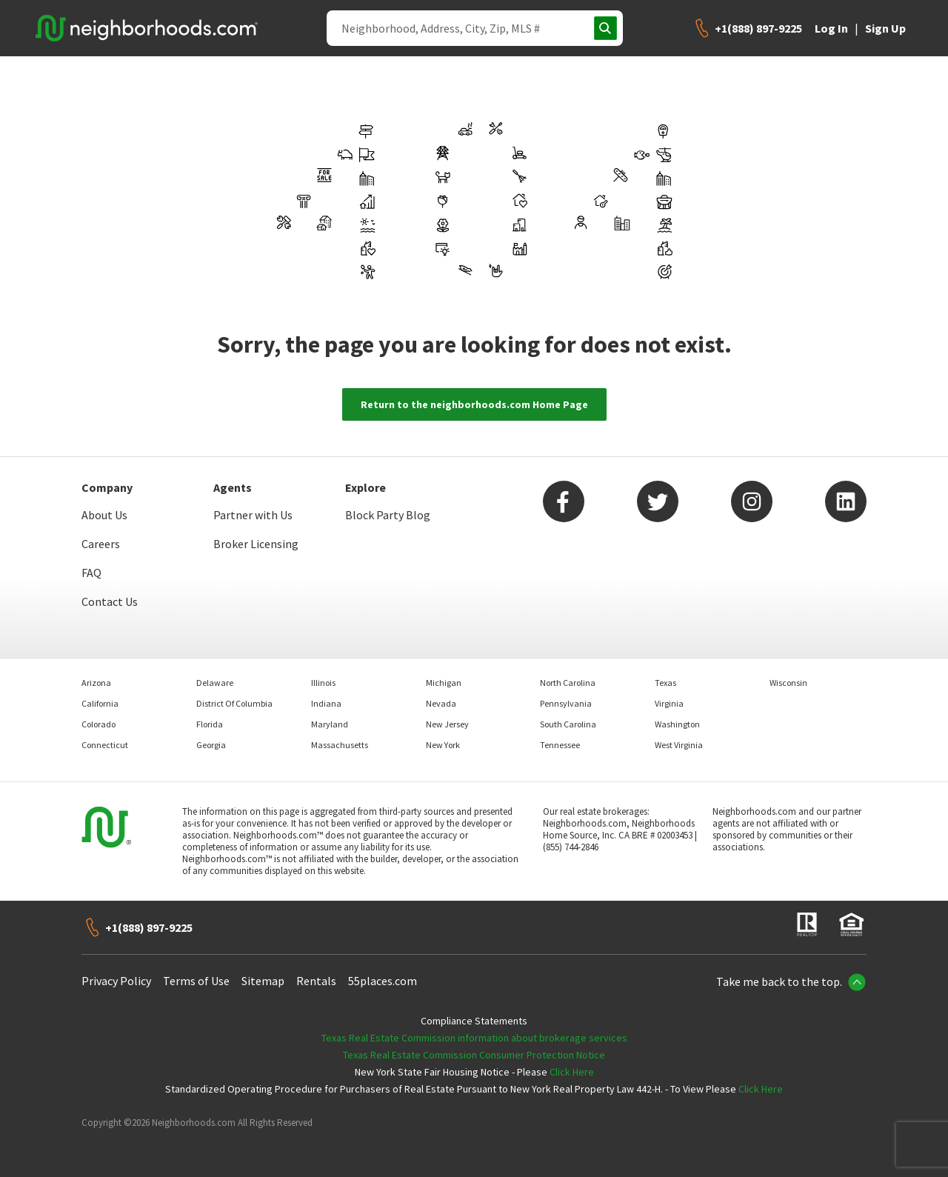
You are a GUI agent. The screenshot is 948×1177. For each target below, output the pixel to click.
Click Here (572, 1071)
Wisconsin (788, 682)
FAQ (91, 572)
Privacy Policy (116, 980)
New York (443, 744)
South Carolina (568, 724)
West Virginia (679, 744)
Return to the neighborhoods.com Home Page (474, 404)
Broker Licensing (255, 543)
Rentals (316, 980)
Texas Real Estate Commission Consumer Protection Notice (474, 1054)
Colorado (98, 724)
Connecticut (104, 744)
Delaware (214, 682)
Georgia (211, 744)
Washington (677, 724)
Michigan (443, 682)
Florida (209, 724)
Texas (665, 682)
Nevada (441, 703)
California (99, 703)
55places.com (382, 980)
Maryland (329, 724)
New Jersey (447, 724)
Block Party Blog (387, 514)
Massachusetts (339, 744)
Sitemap (262, 980)
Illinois (323, 682)
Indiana (326, 703)
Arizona (96, 682)
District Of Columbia (234, 703)
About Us (104, 514)
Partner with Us (253, 514)
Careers (100, 543)
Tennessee (560, 744)
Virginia (669, 703)
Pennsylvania (566, 703)
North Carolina (567, 682)
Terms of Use (196, 980)
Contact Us (109, 601)
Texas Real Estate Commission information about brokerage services (474, 1037)
